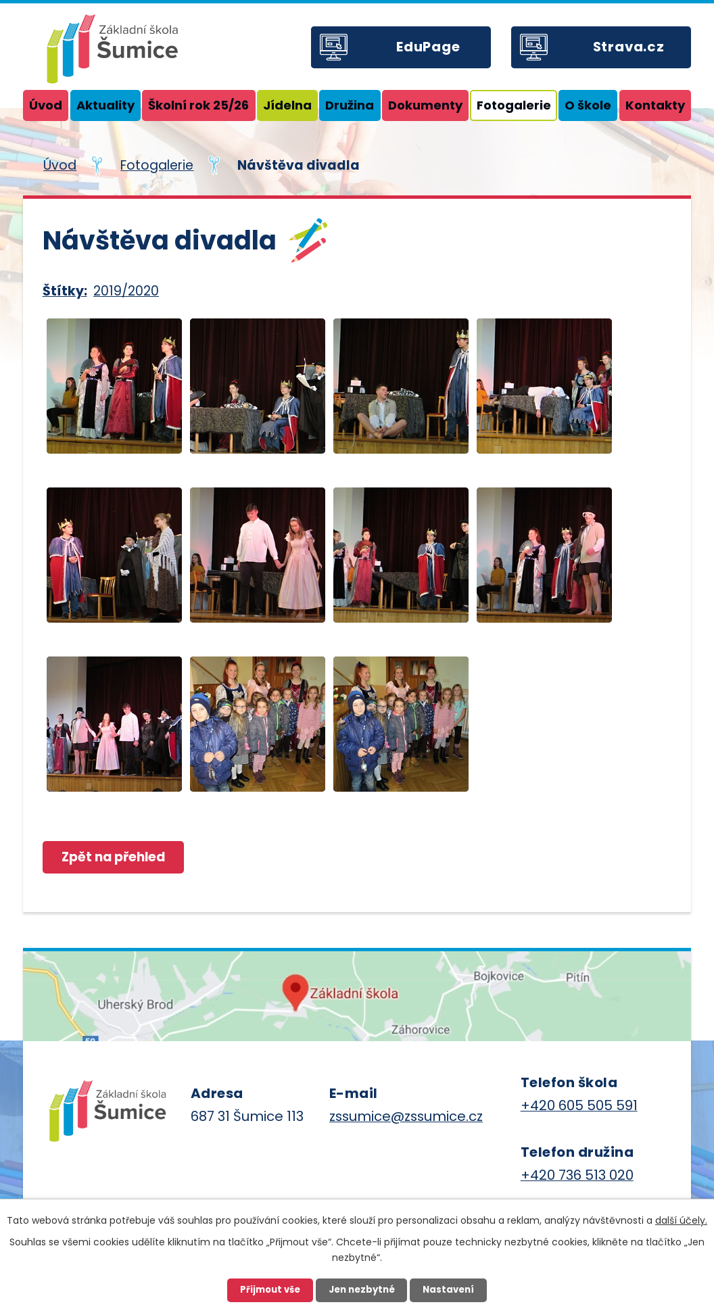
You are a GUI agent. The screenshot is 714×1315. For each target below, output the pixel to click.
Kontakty (655, 105)
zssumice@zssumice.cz (406, 1116)
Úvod (45, 105)
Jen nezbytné (362, 1289)
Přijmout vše (270, 1289)
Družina (349, 105)
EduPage (428, 46)
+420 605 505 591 (579, 1105)
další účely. (681, 1220)
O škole (588, 105)
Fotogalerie (514, 105)
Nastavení (449, 1289)
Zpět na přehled (114, 857)
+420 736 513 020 (577, 1175)
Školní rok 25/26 (198, 105)
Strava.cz (629, 46)
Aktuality (105, 105)
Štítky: (65, 291)
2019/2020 (126, 291)
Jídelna (287, 105)
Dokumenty (425, 105)
